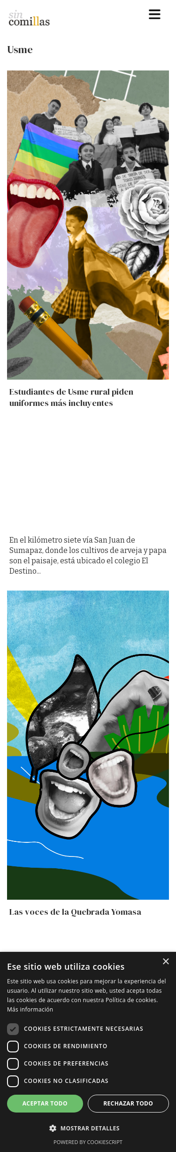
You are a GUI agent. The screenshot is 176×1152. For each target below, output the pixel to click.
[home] (33, 15)
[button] (154, 14)
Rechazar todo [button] (128, 1103)
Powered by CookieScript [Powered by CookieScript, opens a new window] (88, 1141)
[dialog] (88, 1052)
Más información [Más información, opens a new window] (30, 1009)
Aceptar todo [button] (45, 1103)
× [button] (165, 961)
